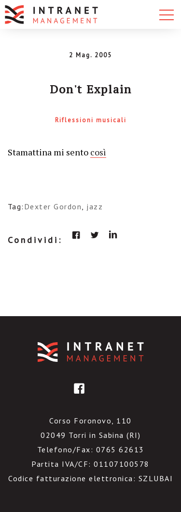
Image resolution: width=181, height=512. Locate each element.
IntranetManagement (91, 352)
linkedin (113, 234)
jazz (94, 206)
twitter (94, 234)
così (98, 152)
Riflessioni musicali (90, 120)
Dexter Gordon (53, 206)
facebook (76, 234)
